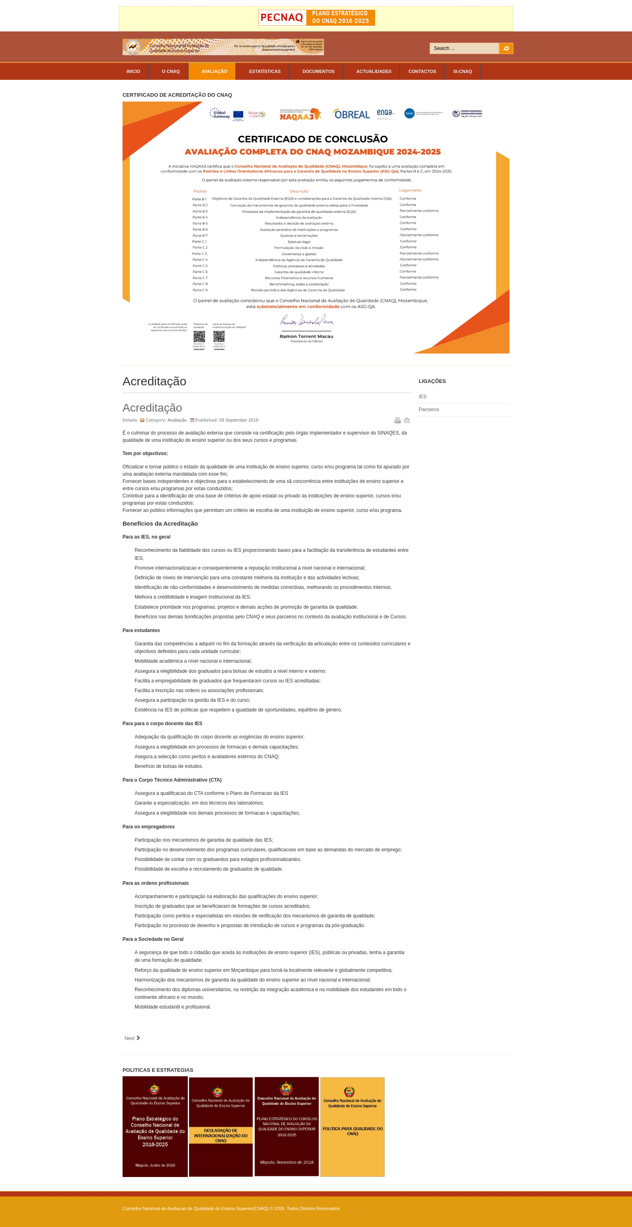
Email (406, 419)
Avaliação (177, 420)
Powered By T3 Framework (473, 1212)
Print (397, 419)
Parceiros (429, 409)
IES (422, 396)
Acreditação (152, 407)
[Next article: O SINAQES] (133, 1038)
